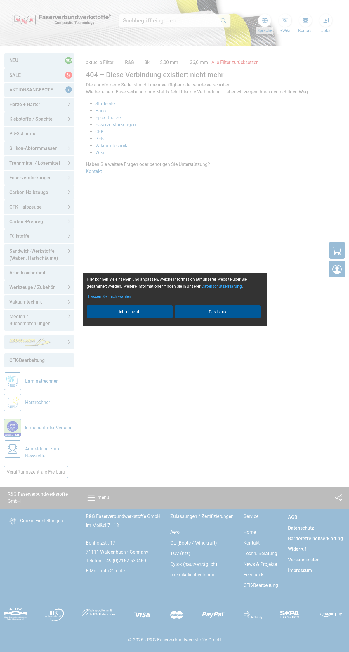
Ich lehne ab (129, 311)
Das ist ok (217, 311)
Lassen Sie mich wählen (109, 296)
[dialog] (174, 326)
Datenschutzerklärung (222, 286)
